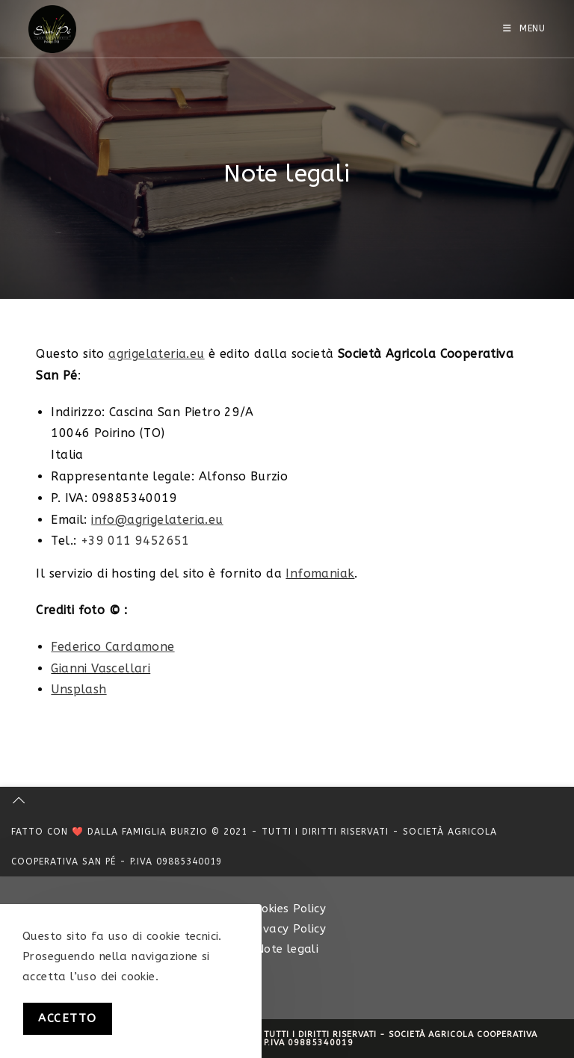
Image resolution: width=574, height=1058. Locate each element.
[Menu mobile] (524, 28)
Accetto (67, 1018)
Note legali (287, 949)
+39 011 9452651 (135, 540)
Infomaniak (320, 573)
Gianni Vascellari (100, 668)
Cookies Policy (287, 908)
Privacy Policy (287, 928)
